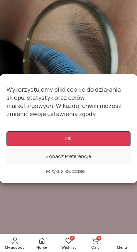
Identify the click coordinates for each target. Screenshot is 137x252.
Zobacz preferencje (68, 160)
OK (68, 142)
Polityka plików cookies (65, 176)
